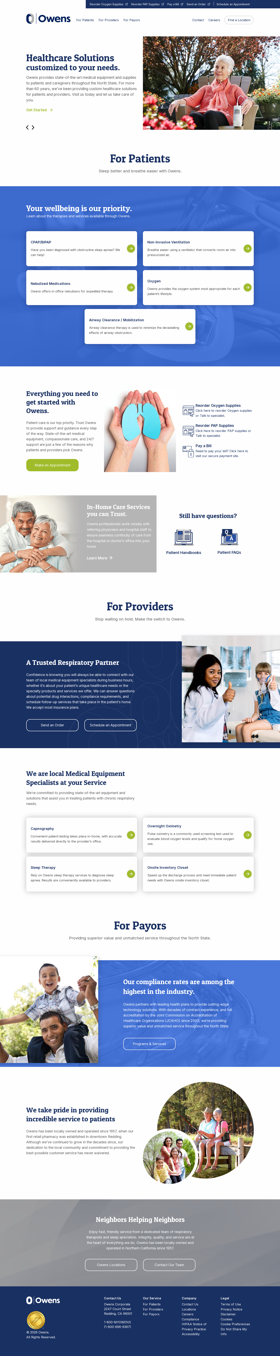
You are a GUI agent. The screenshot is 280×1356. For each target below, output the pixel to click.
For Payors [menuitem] (131, 20)
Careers (187, 1314)
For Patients (152, 1304)
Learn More (99, 558)
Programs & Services (149, 1044)
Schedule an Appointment (233, 4)
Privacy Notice (231, 1309)
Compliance (190, 1319)
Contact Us (190, 1304)
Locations (189, 1309)
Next (33, 127)
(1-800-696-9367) (117, 1327)
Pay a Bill (173, 4)
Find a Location (239, 20)
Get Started (39, 110)
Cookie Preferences (235, 1324)
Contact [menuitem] (198, 20)
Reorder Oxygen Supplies (106, 4)
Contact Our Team (169, 1265)
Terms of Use (231, 1304)
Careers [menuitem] (214, 20)
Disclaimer (228, 1314)
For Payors (151, 1314)
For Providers (153, 1309)
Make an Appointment (52, 465)
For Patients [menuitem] (85, 20)
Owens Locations (111, 1265)
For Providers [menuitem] (109, 20)
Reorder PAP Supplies (145, 4)
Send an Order (196, 4)
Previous (27, 127)
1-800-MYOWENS (117, 1322)
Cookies (226, 1319)
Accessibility (191, 1334)
